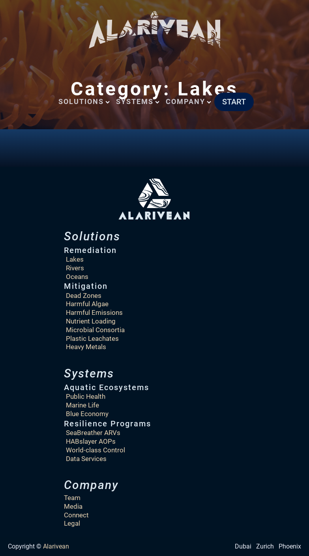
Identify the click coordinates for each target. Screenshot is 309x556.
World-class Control (95, 450)
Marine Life (82, 405)
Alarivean (56, 546)
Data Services (86, 459)
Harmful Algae (87, 304)
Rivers (75, 268)
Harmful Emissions (94, 312)
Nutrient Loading (91, 321)
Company (188, 101)
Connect (76, 515)
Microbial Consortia (95, 330)
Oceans (77, 277)
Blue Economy (87, 414)
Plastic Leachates (92, 338)
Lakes (75, 259)
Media (73, 506)
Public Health (85, 396)
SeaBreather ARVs (93, 433)
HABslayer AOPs (91, 441)
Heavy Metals (86, 347)
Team (72, 498)
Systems (137, 101)
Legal (72, 523)
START (234, 101)
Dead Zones (83, 295)
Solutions (84, 101)
